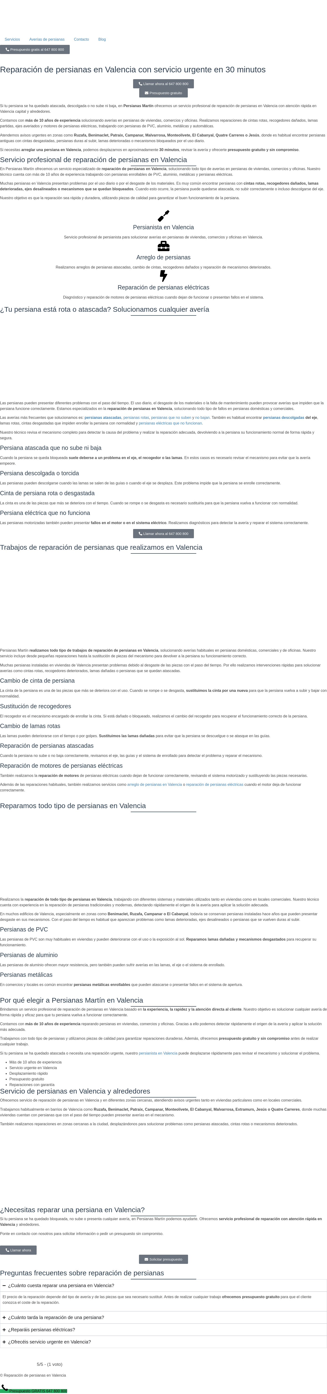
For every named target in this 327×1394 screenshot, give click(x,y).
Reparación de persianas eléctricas (163, 287)
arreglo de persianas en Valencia (154, 785)
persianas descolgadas (283, 418)
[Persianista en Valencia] (163, 216)
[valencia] (163, 1165)
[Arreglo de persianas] (163, 246)
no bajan (202, 418)
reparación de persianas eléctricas (214, 785)
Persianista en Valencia (163, 227)
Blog (102, 39)
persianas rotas (136, 418)
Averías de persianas (47, 39)
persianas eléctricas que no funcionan (170, 423)
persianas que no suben (171, 418)
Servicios (12, 39)
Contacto (81, 39)
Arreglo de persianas (163, 257)
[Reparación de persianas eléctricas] (163, 276)
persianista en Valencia (158, 1053)
